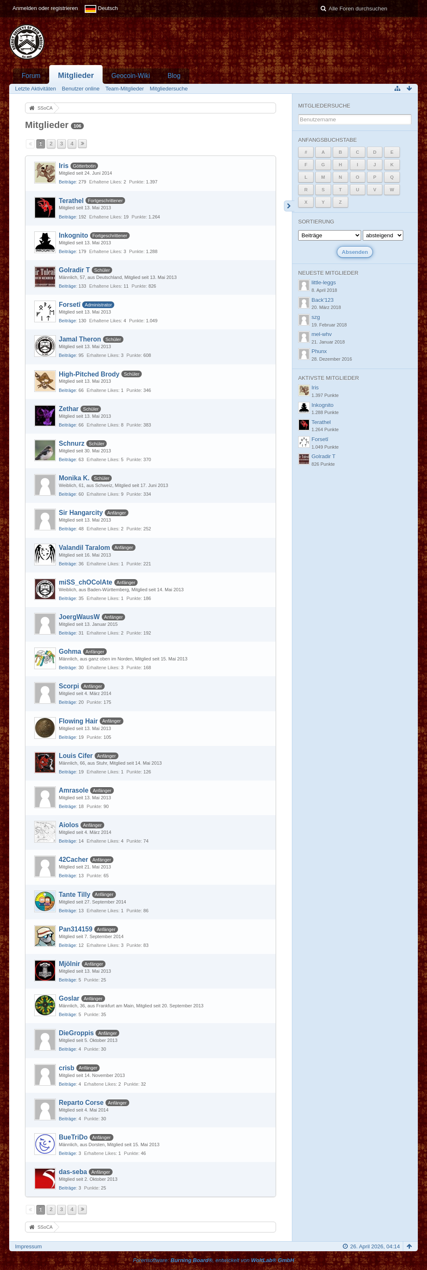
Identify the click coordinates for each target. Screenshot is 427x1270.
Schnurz (72, 443)
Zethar (69, 408)
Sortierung (316, 221)
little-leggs (323, 282)
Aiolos (69, 824)
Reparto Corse (81, 1102)
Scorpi (69, 686)
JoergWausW (79, 616)
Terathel (71, 200)
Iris (63, 165)
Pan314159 (76, 929)
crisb (66, 1068)
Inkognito (73, 235)
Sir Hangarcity (81, 512)
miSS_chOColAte (85, 582)
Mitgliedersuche (324, 106)
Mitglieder (76, 75)
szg (315, 317)
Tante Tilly (74, 894)
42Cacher (73, 859)
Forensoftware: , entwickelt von (213, 1260)
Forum (31, 75)
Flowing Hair (78, 721)
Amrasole (73, 790)
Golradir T (74, 270)
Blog (174, 75)
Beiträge (67, 181)
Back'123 (322, 300)
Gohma (70, 651)
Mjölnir (69, 963)
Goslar (69, 998)
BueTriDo (73, 1137)
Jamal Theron (80, 339)
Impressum (28, 1246)
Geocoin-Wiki (130, 75)
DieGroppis (76, 1033)
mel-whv (321, 334)
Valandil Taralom (84, 547)
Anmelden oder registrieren (45, 8)
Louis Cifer (76, 755)
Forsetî (69, 304)
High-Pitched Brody (89, 374)
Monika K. (74, 478)
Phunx (319, 351)
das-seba (73, 1171)
